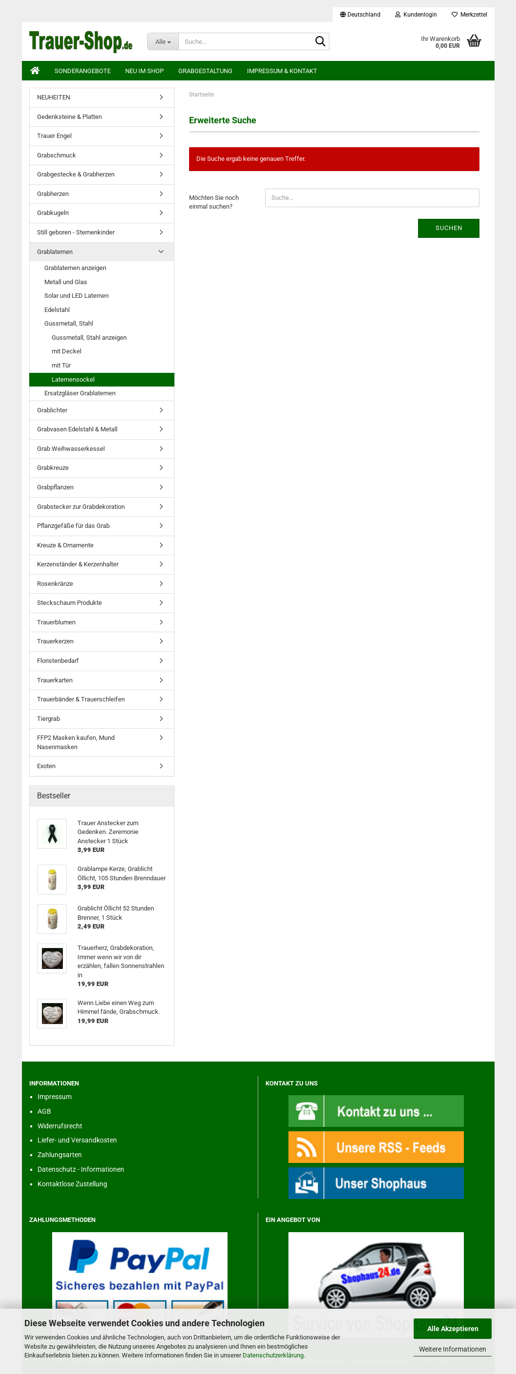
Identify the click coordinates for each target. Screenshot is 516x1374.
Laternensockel (73, 379)
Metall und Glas (65, 282)
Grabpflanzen (55, 487)
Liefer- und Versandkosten (77, 1140)
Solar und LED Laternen (76, 295)
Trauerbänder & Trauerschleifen (81, 699)
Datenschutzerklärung (273, 1355)
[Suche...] (162, 41)
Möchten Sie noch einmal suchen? (214, 202)
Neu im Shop (144, 71)
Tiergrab (48, 718)
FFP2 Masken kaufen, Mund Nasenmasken (76, 742)
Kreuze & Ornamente (65, 545)
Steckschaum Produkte (69, 602)
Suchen (449, 228)
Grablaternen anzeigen (75, 267)
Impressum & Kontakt (282, 71)
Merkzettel (469, 14)
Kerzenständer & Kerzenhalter (77, 564)
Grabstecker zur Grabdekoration (81, 506)
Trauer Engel (54, 135)
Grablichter (52, 410)
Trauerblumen (56, 622)
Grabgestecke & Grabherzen (76, 174)
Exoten (46, 766)
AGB (44, 1111)
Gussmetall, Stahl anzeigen (89, 337)
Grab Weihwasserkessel (71, 448)
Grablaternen (55, 251)
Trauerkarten (55, 680)
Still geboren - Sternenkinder (76, 232)
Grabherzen (53, 193)
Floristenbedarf (58, 660)
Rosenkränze (55, 583)
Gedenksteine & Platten (69, 116)
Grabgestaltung (205, 71)
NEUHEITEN (53, 97)
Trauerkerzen (55, 641)
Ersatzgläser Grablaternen (79, 393)
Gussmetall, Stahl (68, 323)
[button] (360, 14)
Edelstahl (57, 309)
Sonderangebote (83, 71)
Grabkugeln (53, 212)
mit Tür (61, 365)
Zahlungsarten (60, 1155)
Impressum (55, 1097)
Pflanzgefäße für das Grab (73, 525)
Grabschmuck (56, 155)
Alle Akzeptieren (452, 1329)
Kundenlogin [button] (416, 14)
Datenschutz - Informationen (81, 1169)
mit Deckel (66, 351)
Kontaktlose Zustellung (72, 1184)
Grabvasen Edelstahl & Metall (77, 429)
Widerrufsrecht (60, 1126)
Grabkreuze (53, 467)
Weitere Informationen (452, 1349)
